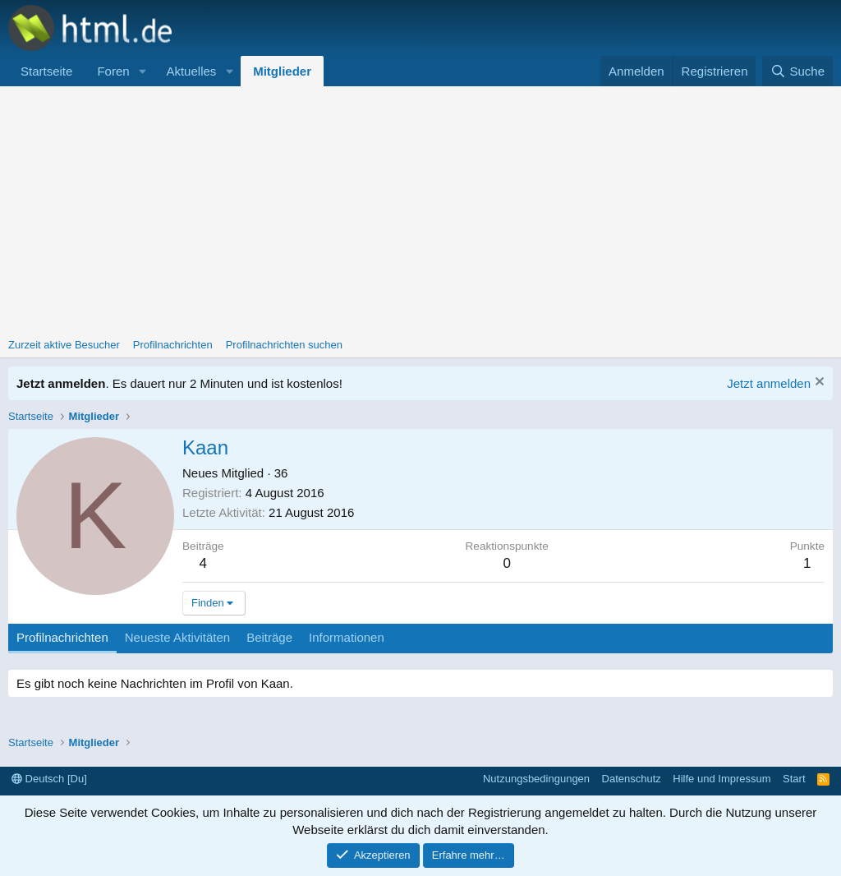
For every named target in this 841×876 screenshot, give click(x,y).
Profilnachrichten (173, 345)
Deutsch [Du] (49, 778)
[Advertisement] (420, 210)
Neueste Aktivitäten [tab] (177, 637)
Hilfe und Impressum (721, 778)
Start (794, 778)
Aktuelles (191, 71)
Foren (113, 71)
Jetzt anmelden (769, 383)
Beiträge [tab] (269, 637)
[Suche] (797, 71)
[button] (142, 71)
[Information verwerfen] (818, 383)
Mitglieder (282, 71)
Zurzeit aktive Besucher (64, 345)
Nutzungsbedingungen (536, 778)
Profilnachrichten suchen (284, 345)
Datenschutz (631, 778)
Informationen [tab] (346, 637)
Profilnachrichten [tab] (62, 637)
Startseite (46, 71)
